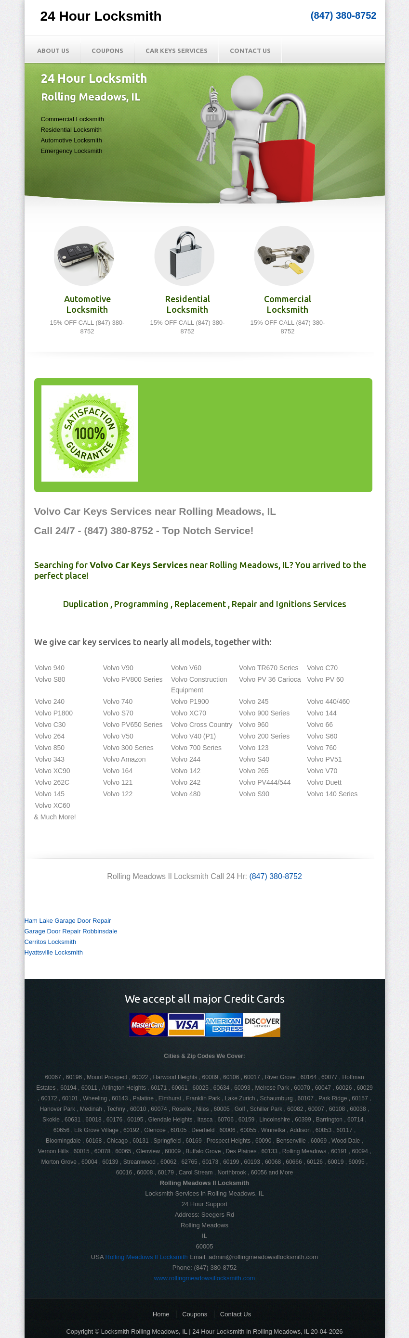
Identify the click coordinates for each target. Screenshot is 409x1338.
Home (161, 1314)
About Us (53, 50)
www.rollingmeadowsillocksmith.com (204, 1278)
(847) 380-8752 (344, 15)
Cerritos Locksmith (51, 941)
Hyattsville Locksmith (54, 952)
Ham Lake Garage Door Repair (68, 920)
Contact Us (250, 50)
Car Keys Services (176, 50)
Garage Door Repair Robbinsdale (71, 931)
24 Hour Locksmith (101, 16)
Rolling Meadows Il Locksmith (147, 1257)
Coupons (107, 50)
